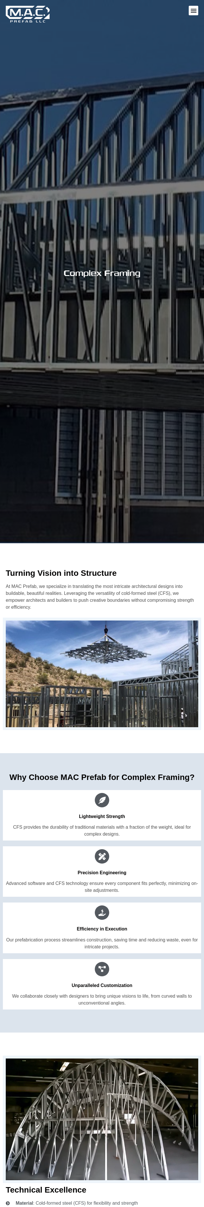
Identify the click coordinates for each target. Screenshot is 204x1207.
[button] (193, 10)
